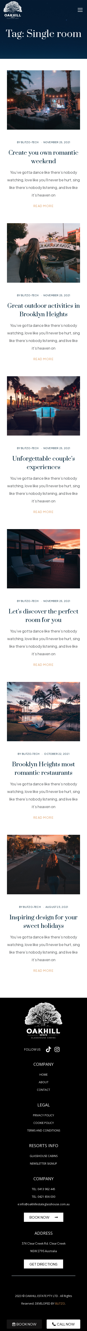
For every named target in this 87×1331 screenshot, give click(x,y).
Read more (43, 206)
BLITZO (60, 1303)
